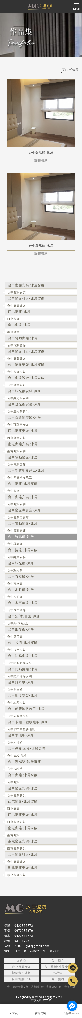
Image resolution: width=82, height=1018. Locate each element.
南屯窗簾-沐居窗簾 (22, 828)
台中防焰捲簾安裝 (19, 676)
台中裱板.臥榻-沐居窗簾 (26, 749)
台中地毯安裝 (16, 702)
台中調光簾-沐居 (21, 563)
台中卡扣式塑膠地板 (21, 729)
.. (65, 997)
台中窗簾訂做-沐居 (22, 854)
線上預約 (58, 979)
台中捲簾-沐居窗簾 (22, 550)
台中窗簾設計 (16, 385)
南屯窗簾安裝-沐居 (22, 444)
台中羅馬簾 (15, 544)
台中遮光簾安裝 (18, 411)
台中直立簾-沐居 (21, 576)
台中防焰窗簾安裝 (19, 663)
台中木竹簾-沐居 (21, 590)
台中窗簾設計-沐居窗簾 (26, 378)
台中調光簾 (15, 570)
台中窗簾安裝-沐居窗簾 (26, 285)
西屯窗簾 (13, 318)
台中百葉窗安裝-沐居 (24, 418)
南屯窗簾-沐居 (19, 325)
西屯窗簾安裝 (16, 438)
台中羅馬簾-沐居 (21, 537)
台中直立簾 (15, 583)
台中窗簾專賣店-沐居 (24, 510)
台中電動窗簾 (16, 345)
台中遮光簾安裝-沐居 (24, 404)
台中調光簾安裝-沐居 (24, 391)
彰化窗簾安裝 (16, 875)
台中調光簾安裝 (18, 398)
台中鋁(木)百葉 (17, 623)
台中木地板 (15, 742)
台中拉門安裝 (16, 649)
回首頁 (13, 1010)
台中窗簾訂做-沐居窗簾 (26, 298)
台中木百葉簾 (16, 610)
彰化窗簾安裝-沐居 (22, 868)
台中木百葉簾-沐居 (22, 603)
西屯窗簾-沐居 (19, 312)
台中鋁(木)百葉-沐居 (24, 616)
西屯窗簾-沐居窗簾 (22, 801)
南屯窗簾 (13, 332)
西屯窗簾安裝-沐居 (22, 431)
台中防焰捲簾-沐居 (22, 669)
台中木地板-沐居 (21, 735)
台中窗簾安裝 (16, 292)
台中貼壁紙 (15, 689)
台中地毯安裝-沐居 (22, 696)
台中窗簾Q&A (21, 979)
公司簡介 (58, 960)
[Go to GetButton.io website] (72, 1013)
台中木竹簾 (15, 596)
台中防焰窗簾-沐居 (22, 656)
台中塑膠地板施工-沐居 (26, 470)
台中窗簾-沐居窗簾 (22, 484)
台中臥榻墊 (15, 769)
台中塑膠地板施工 (19, 477)
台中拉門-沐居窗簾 (22, 643)
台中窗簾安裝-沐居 (22, 497)
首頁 (65, 69)
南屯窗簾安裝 (16, 451)
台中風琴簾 (15, 636)
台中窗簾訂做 (16, 305)
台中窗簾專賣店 (18, 517)
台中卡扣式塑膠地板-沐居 (28, 722)
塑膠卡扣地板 (21, 973)
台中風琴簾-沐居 (21, 629)
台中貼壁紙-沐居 (21, 682)
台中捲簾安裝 (16, 557)
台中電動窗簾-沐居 (22, 338)
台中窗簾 (13, 491)
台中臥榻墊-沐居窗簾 (24, 762)
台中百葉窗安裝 (18, 424)
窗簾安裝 (40, 1010)
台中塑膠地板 (67, 986)
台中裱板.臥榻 (17, 755)
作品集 (58, 973)
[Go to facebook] (72, 1006)
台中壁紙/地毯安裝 (57, 966)
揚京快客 (37, 997)
